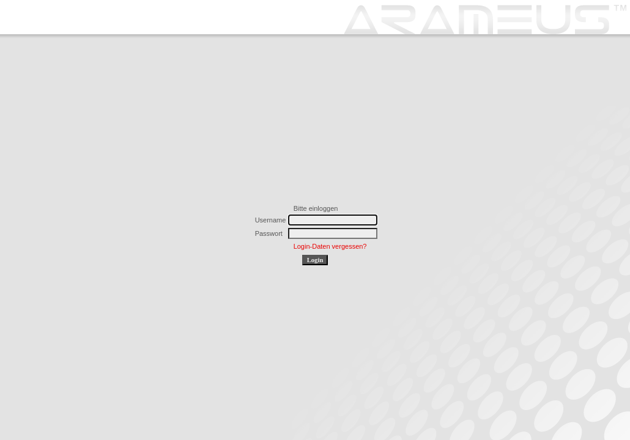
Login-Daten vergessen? (330, 246)
